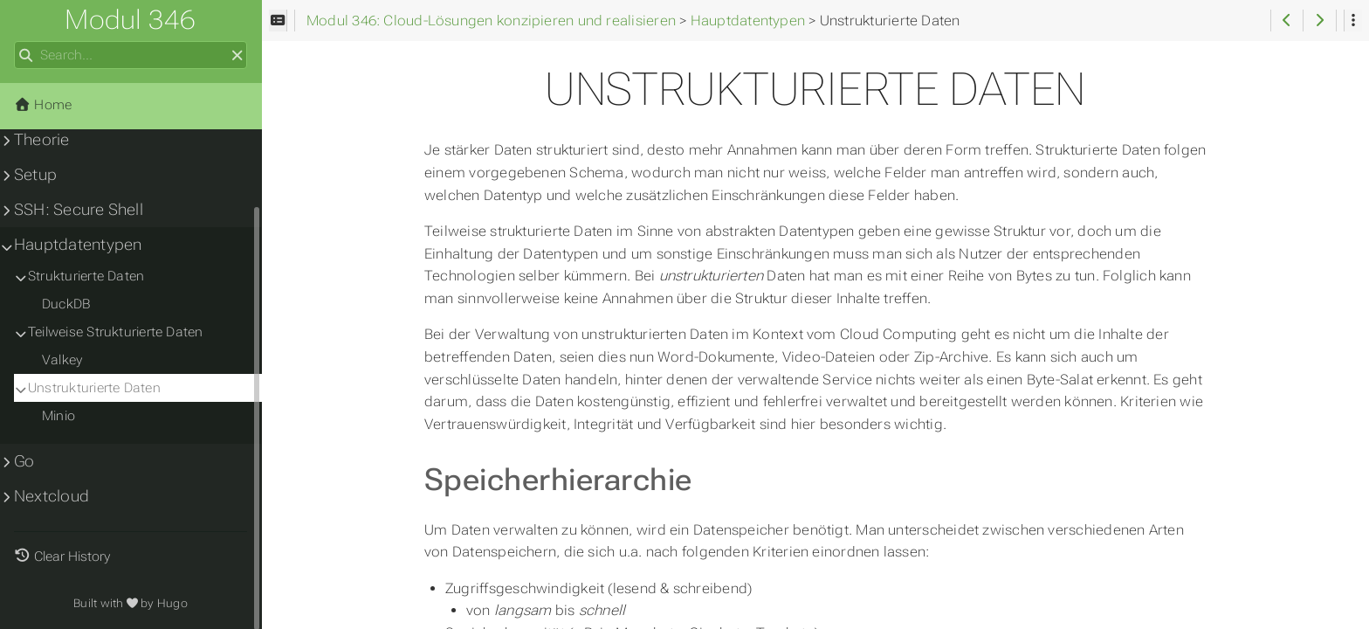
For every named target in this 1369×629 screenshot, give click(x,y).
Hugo (172, 603)
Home (43, 105)
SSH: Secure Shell (78, 209)
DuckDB (66, 304)
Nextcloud (51, 496)
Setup (35, 174)
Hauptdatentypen (77, 244)
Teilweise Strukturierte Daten (115, 332)
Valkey (62, 360)
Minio (58, 416)
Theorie (42, 140)
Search (15, 41)
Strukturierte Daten (86, 276)
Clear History (72, 556)
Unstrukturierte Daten (94, 388)
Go (24, 461)
